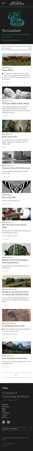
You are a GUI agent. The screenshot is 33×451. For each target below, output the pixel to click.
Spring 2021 (9, 222)
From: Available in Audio (9, 236)
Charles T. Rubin (6, 176)
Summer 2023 (10, 165)
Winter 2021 (10, 257)
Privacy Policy (5, 445)
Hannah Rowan (6, 82)
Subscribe (5, 404)
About (4, 411)
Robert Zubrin (5, 271)
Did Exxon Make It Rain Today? (15, 104)
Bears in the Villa (9, 137)
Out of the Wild (8, 197)
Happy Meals (7, 70)
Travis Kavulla (5, 367)
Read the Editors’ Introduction (11, 40)
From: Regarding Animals (9, 334)
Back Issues (5, 407)
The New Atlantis (10, 443)
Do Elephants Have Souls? (13, 326)
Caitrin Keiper (5, 337)
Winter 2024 (9, 101)
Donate (4, 417)
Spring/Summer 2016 (11, 289)
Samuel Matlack (6, 204)
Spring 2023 (9, 194)
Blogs (3, 409)
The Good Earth (11, 30)
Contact (4, 415)
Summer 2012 (10, 355)
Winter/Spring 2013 (11, 323)
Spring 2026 (9, 67)
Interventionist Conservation (14, 358)
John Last (4, 147)
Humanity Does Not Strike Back (16, 168)
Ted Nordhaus (5, 116)
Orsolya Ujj (5, 305)
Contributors (6, 413)
